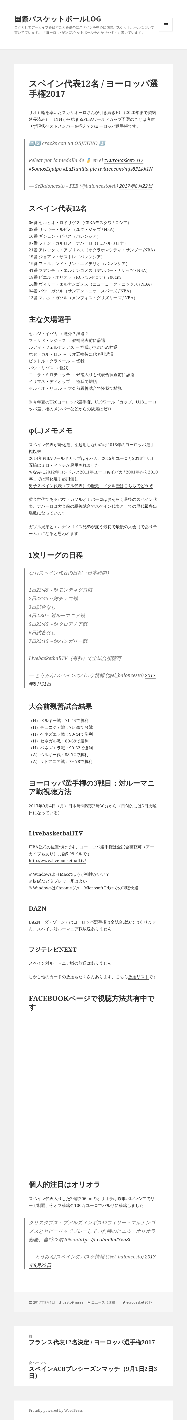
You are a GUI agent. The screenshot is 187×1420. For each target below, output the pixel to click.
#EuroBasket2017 (123, 160)
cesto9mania (73, 1302)
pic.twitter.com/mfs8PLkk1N (121, 168)
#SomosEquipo (45, 168)
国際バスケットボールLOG (57, 18)
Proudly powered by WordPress (56, 1410)
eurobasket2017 (139, 1302)
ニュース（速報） (105, 1302)
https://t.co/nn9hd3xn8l (104, 1239)
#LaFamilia (76, 168)
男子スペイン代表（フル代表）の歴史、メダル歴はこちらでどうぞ (91, 485)
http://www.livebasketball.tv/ (57, 860)
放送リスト (138, 976)
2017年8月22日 (136, 186)
